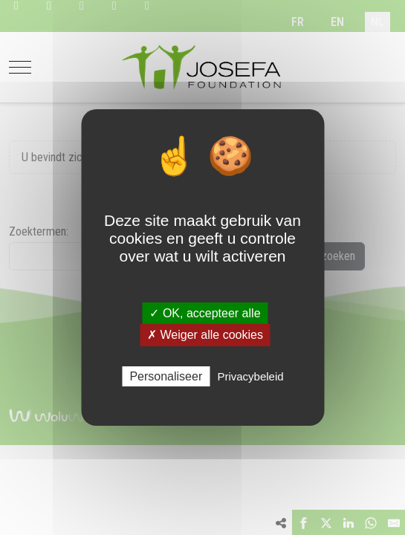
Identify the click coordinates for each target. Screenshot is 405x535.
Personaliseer (165, 376)
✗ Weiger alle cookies (205, 334)
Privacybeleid (250, 376)
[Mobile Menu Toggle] (20, 67)
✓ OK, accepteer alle (204, 313)
